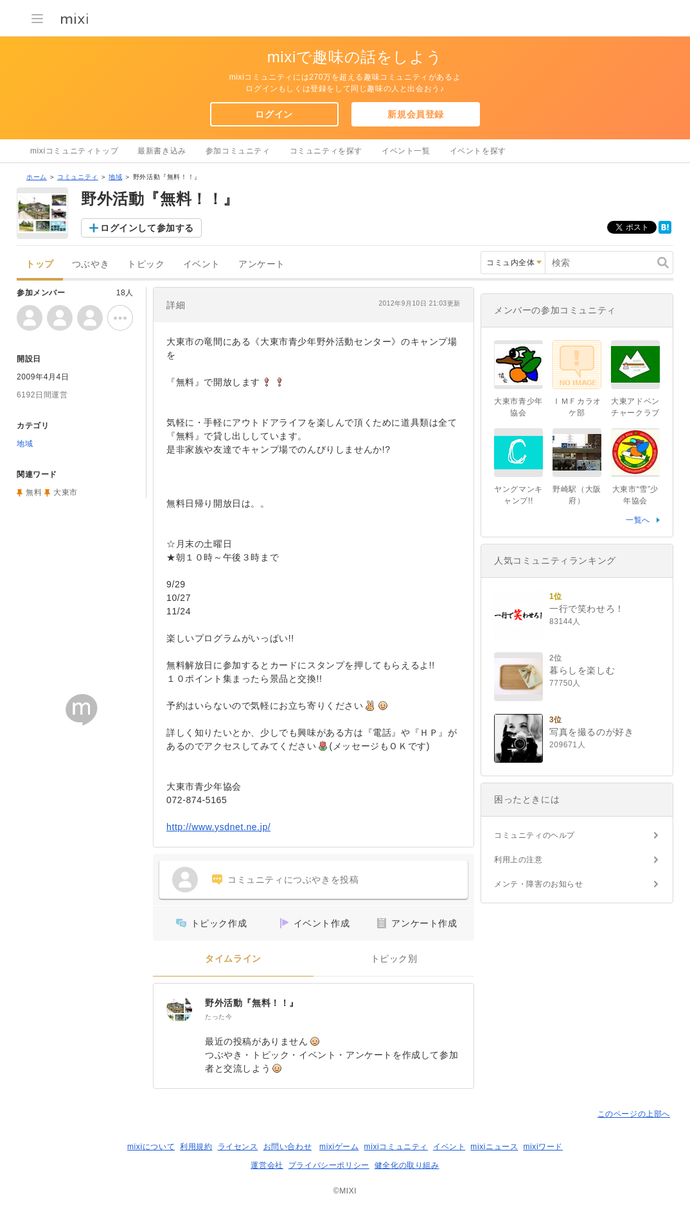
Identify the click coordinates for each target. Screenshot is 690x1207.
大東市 (65, 492)
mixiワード (543, 1146)
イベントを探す (478, 150)
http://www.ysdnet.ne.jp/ (218, 827)
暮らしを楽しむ (582, 670)
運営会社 (267, 1165)
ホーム (36, 176)
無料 (34, 492)
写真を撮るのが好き (591, 732)
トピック (145, 264)
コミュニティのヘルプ (534, 835)
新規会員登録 (415, 114)
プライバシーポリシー (328, 1165)
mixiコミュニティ (396, 1146)
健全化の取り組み (407, 1165)
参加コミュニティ (238, 150)
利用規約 (196, 1146)
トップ (40, 264)
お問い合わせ (287, 1146)
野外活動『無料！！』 (252, 1003)
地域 (115, 176)
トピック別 (394, 959)
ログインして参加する (147, 228)
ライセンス (238, 1146)
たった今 (218, 1016)
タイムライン (233, 959)
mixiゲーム (339, 1146)
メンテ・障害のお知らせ (538, 884)
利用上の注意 (518, 859)
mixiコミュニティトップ (74, 150)
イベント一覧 (406, 150)
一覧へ (638, 520)
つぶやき (90, 264)
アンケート (261, 264)
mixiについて (151, 1146)
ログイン (273, 114)
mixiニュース (494, 1146)
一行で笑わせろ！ (586, 609)
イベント (201, 264)
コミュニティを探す (326, 150)
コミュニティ (77, 176)
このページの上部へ (633, 1113)
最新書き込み (161, 150)
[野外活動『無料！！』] (179, 1009)
